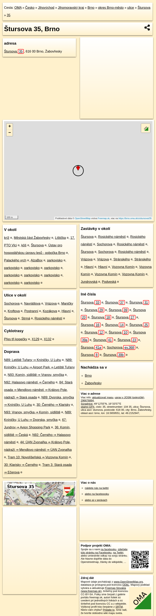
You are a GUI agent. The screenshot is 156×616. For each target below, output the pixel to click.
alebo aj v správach (96, 500)
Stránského (121, 259)
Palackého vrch (15, 260)
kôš (23, 245)
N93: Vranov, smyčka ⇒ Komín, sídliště (32, 412)
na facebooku (108, 549)
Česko (29, 7)
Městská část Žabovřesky (32, 237)
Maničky (67, 303)
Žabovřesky (93, 383)
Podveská (109, 281)
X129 (35, 339)
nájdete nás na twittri (97, 488)
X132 (47, 339)
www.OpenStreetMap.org (128, 581)
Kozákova (50, 311)
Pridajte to (109, 609)
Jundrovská (89, 281)
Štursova (144, 7)
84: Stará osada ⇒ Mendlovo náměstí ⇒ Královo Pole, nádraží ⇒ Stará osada (38, 390)
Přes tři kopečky (15, 339)
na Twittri (118, 552)
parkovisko (55, 260)
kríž (6, 237)
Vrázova (51, 303)
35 (8, 15)
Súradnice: (87, 403)
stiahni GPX (88, 406)
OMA (18, 7)
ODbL (125, 584)
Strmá (25, 318)
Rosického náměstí (48, 318)
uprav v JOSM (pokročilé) (129, 397)
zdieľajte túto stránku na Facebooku (104, 551)
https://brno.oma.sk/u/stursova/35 (135, 218)
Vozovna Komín (123, 267)
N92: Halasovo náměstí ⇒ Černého (29, 382)
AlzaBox (37, 260)
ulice (130, 7)
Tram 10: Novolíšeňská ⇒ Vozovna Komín (38, 457)
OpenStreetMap (83, 218)
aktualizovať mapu (102, 397)
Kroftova (14, 311)
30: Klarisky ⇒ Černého (21, 465)
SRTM (119, 606)
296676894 (87, 400)
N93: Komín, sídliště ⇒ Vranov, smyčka (36, 375)
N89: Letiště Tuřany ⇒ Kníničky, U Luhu (32, 360)
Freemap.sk (103, 218)
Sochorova (12, 303)
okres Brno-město (111, 7)
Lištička (60, 237)
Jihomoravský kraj (71, 7)
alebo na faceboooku (97, 493)
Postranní (31, 311)
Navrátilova (32, 303)
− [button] (9, 133)
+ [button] (9, 127)
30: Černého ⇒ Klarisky (53, 404)
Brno (91, 7)
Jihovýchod (46, 7)
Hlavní (66, 311)
